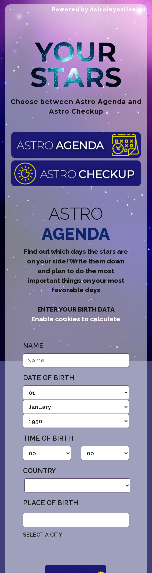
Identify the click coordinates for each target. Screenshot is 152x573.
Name (33, 346)
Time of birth (48, 438)
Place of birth (50, 503)
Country (39, 471)
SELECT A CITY (42, 535)
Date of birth (48, 378)
